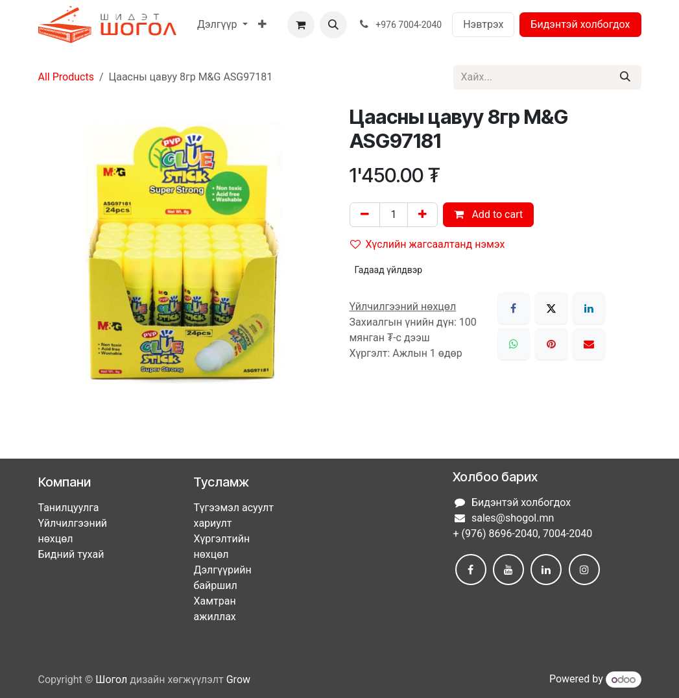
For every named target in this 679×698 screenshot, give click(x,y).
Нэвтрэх (483, 24)
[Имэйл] (588, 343)
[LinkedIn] (588, 308)
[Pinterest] (551, 343)
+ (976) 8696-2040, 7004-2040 (522, 533)
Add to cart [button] (488, 214)
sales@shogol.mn (512, 518)
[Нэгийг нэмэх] (422, 214)
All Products (66, 77)
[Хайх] (625, 77)
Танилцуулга (68, 507)
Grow (238, 679)
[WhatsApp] (513, 343)
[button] (333, 24)
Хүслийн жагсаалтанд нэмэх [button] (427, 244)
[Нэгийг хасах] (365, 214)
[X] (551, 308)
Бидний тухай (71, 554)
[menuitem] (222, 25)
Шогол (111, 679)
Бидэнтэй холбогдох (580, 24)
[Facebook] (513, 308)
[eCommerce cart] (301, 24)
